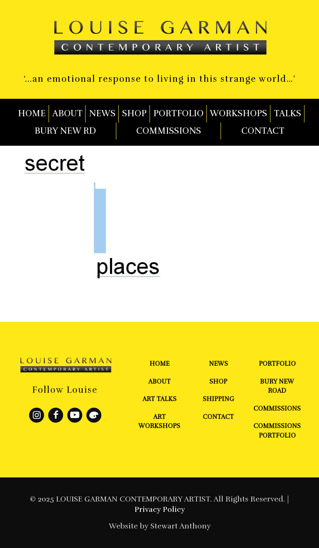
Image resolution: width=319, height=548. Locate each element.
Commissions (277, 408)
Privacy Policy (160, 509)
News (218, 363)
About (159, 381)
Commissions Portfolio (277, 430)
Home (159, 363)
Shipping (218, 399)
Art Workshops (159, 421)
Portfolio (277, 363)
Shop (218, 381)
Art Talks (159, 399)
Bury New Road (277, 386)
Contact (218, 417)
